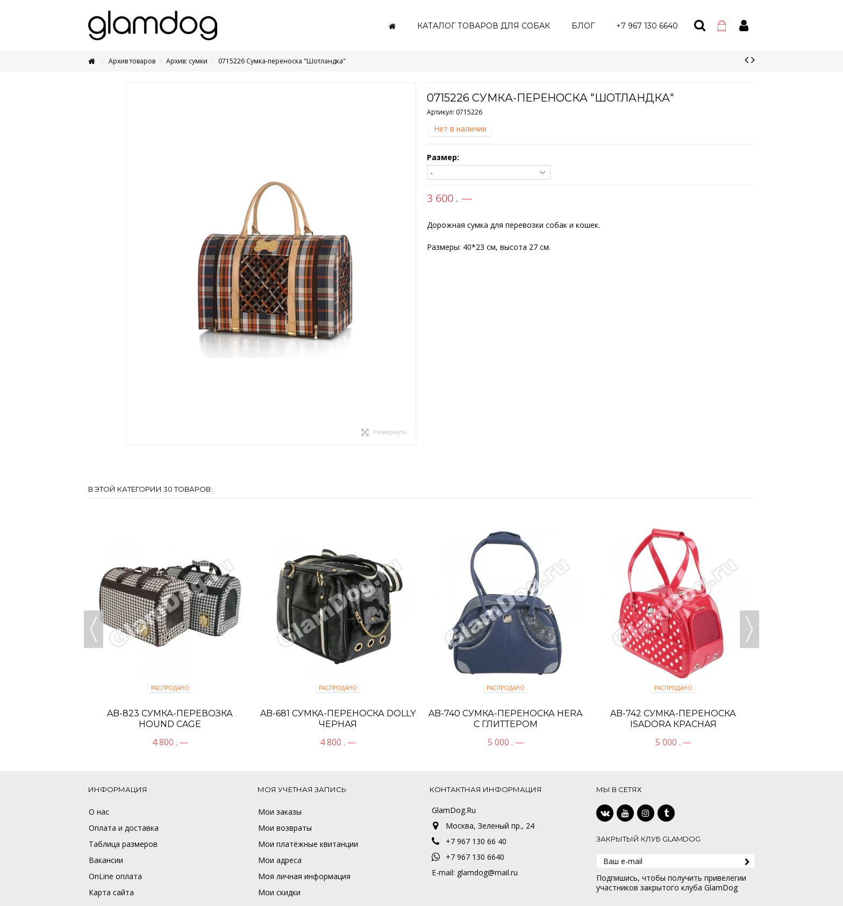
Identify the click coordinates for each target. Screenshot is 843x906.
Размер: (444, 157)
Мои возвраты (285, 828)
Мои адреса (280, 860)
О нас (99, 812)
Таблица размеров (123, 844)
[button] (483, 25)
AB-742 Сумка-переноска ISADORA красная (673, 718)
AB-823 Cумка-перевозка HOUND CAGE (170, 718)
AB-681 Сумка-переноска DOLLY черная (338, 718)
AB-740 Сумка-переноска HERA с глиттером (505, 718)
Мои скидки (279, 892)
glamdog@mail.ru (487, 872)
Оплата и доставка (124, 828)
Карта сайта (111, 892)
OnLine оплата (115, 876)
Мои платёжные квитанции (308, 844)
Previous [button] (93, 629)
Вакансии (106, 860)
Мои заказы (280, 812)
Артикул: (440, 112)
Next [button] (749, 629)
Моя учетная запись (302, 789)
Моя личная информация (304, 876)
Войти (743, 25)
